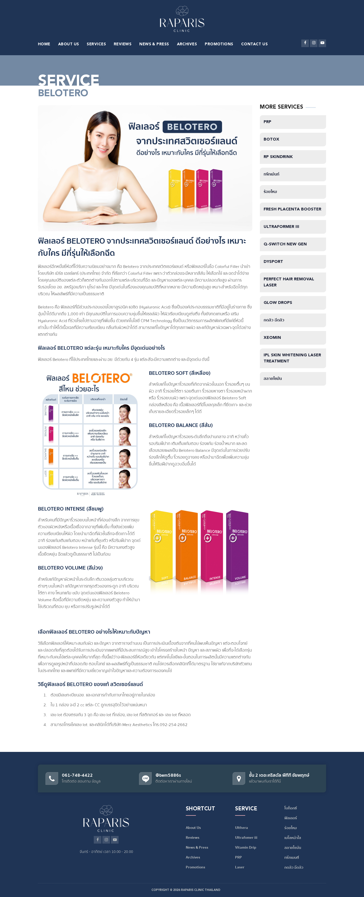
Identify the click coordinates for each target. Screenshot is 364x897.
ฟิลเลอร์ (290, 818)
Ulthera (241, 828)
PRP (267, 122)
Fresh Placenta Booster (292, 209)
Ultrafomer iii (246, 837)
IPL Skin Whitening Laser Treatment (292, 358)
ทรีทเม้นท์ (271, 174)
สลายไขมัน (273, 379)
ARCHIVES (187, 44)
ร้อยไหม (270, 192)
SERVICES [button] (96, 44)
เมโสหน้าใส (292, 838)
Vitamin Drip (245, 847)
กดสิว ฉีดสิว (274, 320)
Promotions (195, 867)
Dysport (273, 262)
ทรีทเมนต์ (291, 857)
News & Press (197, 847)
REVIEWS (122, 44)
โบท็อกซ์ (290, 808)
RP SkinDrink (278, 157)
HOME (44, 44)
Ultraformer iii (281, 227)
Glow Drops (278, 303)
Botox (271, 140)
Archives (193, 857)
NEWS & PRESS (154, 44)
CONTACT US (254, 44)
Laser (239, 867)
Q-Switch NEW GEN (285, 244)
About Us (193, 828)
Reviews (192, 837)
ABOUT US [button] (68, 44)
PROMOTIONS (219, 44)
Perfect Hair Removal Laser (289, 282)
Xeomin (272, 338)
